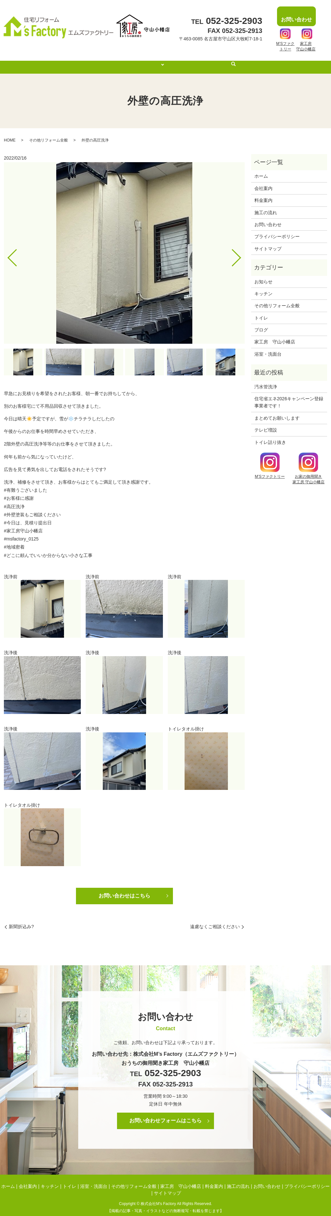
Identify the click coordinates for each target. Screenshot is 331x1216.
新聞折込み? (21, 920)
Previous (7, 249)
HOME (10, 134)
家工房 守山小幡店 (274, 335)
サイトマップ (268, 242)
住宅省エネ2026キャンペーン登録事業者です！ (288, 396)
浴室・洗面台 (268, 348)
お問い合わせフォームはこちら (165, 1114)
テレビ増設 (265, 423)
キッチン (263, 287)
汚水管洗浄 (265, 380)
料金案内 (186, 60)
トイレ (261, 311)
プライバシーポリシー (277, 230)
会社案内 (122, 60)
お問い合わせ (268, 218)
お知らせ (263, 275)
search (243, 61)
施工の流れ (218, 60)
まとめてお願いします (277, 411)
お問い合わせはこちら (124, 889)
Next (242, 249)
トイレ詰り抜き (270, 436)
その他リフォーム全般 (48, 134)
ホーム (94, 60)
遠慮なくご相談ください (215, 920)
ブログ (261, 323)
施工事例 (153, 60)
